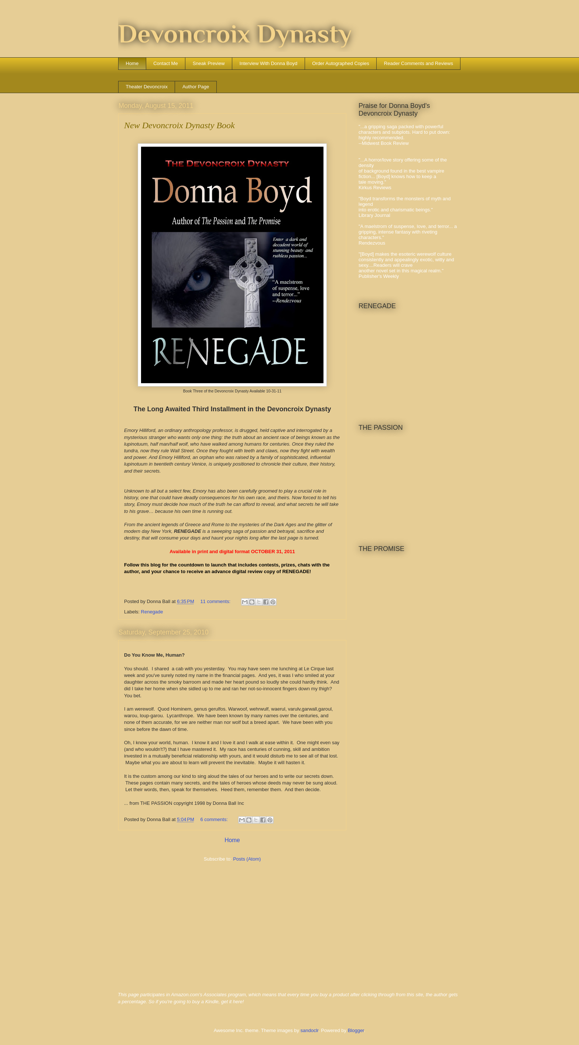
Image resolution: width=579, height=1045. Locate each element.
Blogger (356, 1030)
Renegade (152, 612)
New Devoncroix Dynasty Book (179, 125)
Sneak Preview (209, 63)
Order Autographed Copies (340, 63)
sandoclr (309, 1030)
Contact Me (165, 63)
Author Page (195, 86)
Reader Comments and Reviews (418, 63)
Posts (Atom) (247, 859)
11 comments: (216, 601)
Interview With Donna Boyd (268, 63)
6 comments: (214, 819)
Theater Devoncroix (147, 86)
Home (132, 63)
